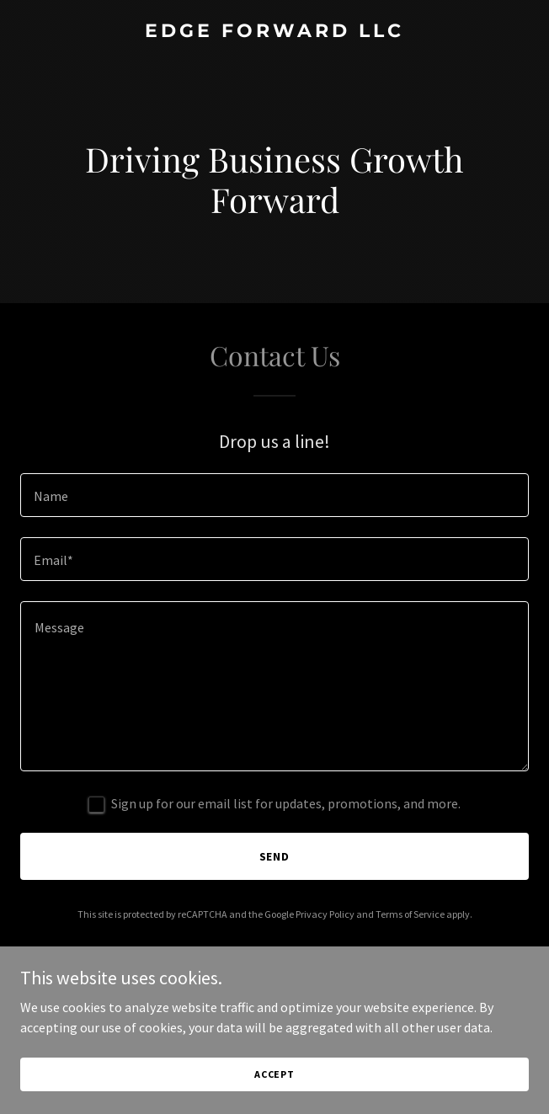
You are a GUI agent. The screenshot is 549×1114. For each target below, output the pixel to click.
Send (274, 856)
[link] (274, 32)
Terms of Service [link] (410, 914)
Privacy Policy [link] (325, 914)
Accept (274, 1074)
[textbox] (274, 495)
